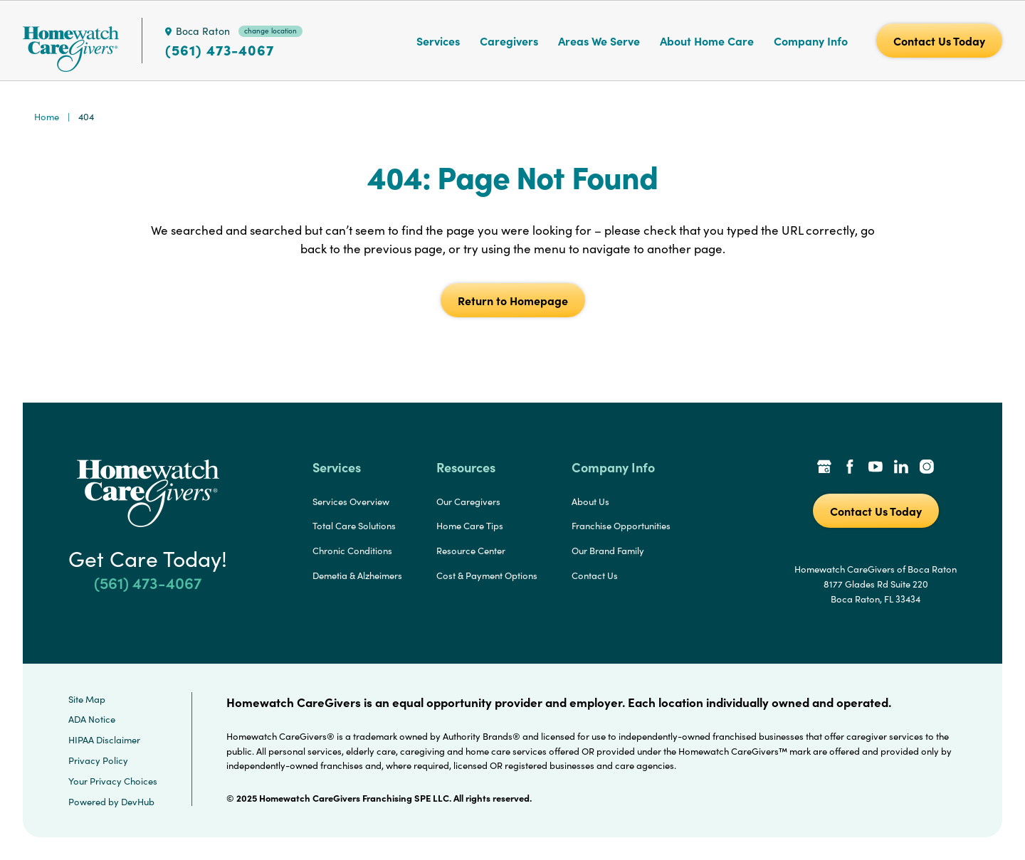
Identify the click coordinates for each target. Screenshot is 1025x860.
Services (438, 40)
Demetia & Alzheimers (357, 575)
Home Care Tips (469, 525)
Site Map (86, 699)
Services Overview (350, 501)
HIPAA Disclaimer (104, 739)
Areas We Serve (599, 40)
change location (270, 31)
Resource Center (470, 550)
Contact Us (595, 575)
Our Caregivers (468, 501)
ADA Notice (91, 719)
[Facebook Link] (850, 468)
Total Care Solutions (354, 525)
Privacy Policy (98, 760)
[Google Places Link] (824, 468)
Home (46, 116)
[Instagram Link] (927, 468)
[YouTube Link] (875, 468)
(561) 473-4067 (219, 49)
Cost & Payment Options (486, 575)
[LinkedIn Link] (901, 468)
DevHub (137, 801)
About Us (590, 501)
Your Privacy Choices (112, 781)
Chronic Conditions (352, 550)
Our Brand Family (608, 550)
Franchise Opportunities (621, 525)
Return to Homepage (513, 300)
